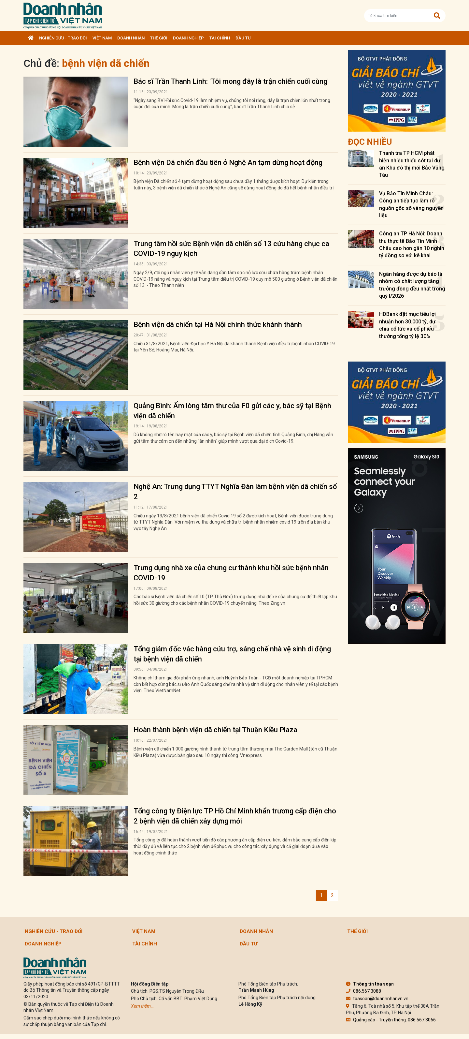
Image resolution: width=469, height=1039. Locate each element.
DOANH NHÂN (131, 38)
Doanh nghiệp (188, 38)
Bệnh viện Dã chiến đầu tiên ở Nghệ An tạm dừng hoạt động (228, 162)
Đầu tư (243, 38)
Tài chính (219, 38)
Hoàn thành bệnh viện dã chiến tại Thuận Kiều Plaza (215, 730)
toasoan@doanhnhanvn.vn (377, 998)
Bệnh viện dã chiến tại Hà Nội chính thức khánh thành (218, 324)
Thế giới (158, 38)
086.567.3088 (363, 991)
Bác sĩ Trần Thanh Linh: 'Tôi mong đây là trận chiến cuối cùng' (231, 81)
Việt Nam (102, 38)
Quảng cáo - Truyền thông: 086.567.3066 (391, 1019)
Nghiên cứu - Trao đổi (63, 38)
